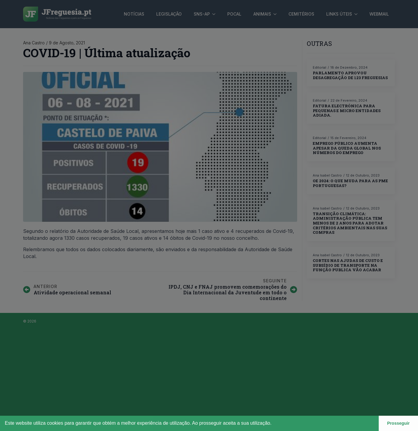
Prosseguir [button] (398, 423)
